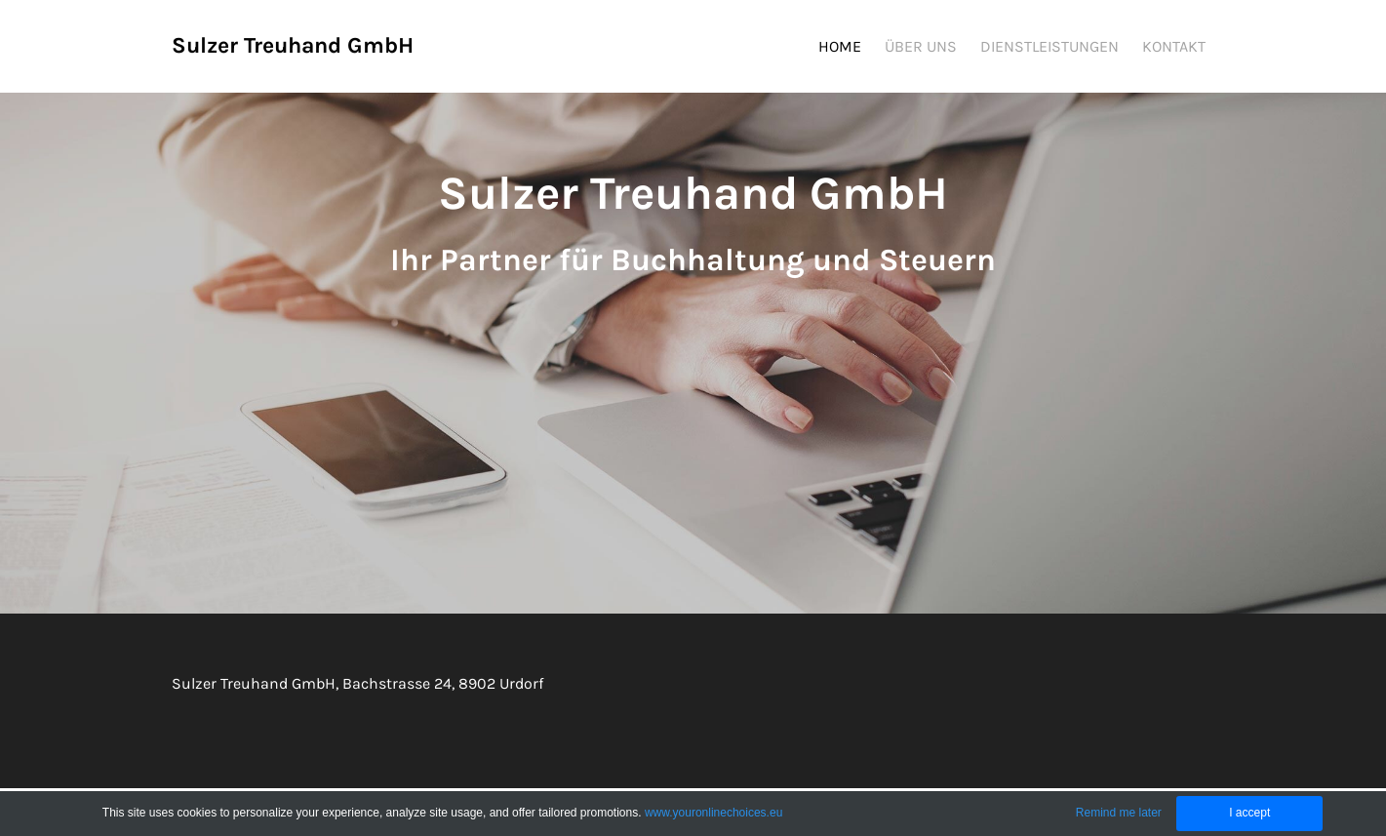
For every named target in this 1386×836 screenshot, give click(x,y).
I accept (1249, 812)
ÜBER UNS (921, 46)
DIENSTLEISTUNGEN (1049, 46)
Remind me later (1119, 812)
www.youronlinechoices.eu (713, 812)
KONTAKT (1174, 46)
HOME (839, 46)
